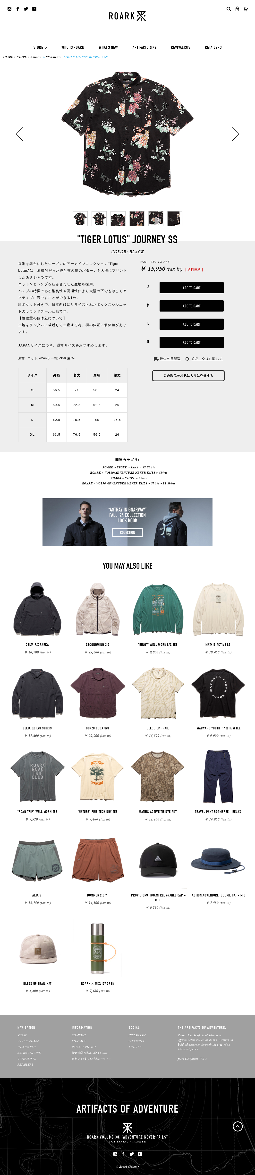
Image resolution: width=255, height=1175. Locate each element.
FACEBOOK (136, 1041)
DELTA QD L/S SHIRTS (37, 729)
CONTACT (79, 1041)
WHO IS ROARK (72, 48)
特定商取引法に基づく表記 (90, 1053)
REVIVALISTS (180, 48)
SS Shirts (52, 57)
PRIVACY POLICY (84, 1047)
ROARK (7, 57)
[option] (127, 134)
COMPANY (79, 1035)
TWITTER (134, 1047)
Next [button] (235, 134)
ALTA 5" (37, 896)
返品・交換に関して (207, 359)
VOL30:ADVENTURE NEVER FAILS (129, 472)
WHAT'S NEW (108, 48)
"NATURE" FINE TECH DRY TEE (98, 812)
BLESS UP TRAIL (158, 729)
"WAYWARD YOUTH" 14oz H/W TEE (218, 729)
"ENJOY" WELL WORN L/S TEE (158, 645)
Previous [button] (19, 134)
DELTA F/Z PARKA (37, 645)
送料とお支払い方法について (92, 1059)
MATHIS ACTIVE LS (218, 645)
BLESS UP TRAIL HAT (37, 984)
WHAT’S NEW (26, 1047)
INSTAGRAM (136, 1035)
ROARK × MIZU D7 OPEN (97, 984)
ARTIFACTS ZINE (145, 48)
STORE (38, 48)
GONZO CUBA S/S (97, 729)
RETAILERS (213, 48)
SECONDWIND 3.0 (97, 645)
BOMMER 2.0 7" (97, 896)
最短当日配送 (170, 359)
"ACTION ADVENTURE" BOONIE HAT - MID (218, 896)
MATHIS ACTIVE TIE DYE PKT (158, 812)
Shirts (35, 57)
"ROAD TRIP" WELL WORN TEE (37, 812)
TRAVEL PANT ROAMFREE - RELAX (218, 812)
